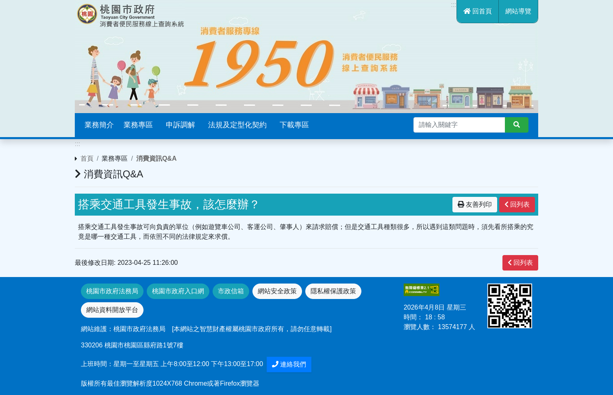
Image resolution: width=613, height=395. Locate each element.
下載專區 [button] (294, 125)
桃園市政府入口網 (178, 291)
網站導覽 (518, 11)
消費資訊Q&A (156, 158)
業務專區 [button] (138, 125)
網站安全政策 (277, 291)
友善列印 (475, 204)
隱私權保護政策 (333, 291)
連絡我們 (289, 364)
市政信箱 (231, 291)
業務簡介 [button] (99, 125)
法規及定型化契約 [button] (237, 125)
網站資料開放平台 (112, 309)
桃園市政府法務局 (112, 291)
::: (453, 4)
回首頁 (477, 11)
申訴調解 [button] (180, 125)
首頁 (86, 158)
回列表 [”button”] (517, 204)
